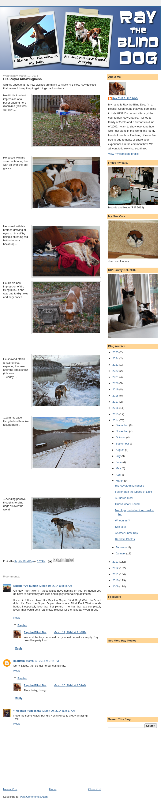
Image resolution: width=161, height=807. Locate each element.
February (122, 547)
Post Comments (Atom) (34, 796)
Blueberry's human (25, 585)
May (119, 468)
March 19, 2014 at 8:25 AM (55, 585)
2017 (115, 401)
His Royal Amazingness (129, 485)
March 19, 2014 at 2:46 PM (70, 632)
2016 (115, 407)
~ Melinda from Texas (27, 710)
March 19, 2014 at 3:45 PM (42, 660)
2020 (115, 383)
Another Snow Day (126, 533)
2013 (115, 561)
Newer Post (10, 789)
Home (53, 789)
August (120, 449)
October (121, 437)
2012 (115, 568)
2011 (115, 574)
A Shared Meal (124, 497)
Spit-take (120, 526)
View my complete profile (123, 153)
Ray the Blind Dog (35, 632)
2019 (115, 389)
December (122, 425)
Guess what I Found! (127, 504)
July (118, 456)
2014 (115, 420)
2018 (115, 395)
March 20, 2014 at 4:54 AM (70, 685)
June (119, 462)
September (123, 443)
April (119, 474)
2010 (115, 580)
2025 (115, 352)
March (120, 480)
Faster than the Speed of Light (133, 491)
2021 (115, 377)
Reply (16, 617)
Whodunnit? (122, 520)
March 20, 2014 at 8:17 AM (58, 710)
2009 (115, 586)
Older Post (94, 789)
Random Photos (125, 539)
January (121, 553)
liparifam (19, 660)
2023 (115, 364)
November (122, 431)
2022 (115, 370)
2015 (115, 414)
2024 (115, 358)
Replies (22, 625)
